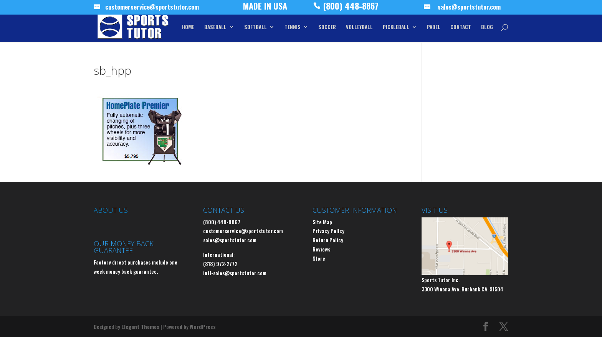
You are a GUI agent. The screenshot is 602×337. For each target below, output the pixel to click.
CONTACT (460, 27)
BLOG (487, 27)
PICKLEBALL (396, 27)
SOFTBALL (255, 27)
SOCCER (327, 27)
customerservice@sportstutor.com (152, 8)
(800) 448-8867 (351, 7)
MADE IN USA (265, 7)
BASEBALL (215, 27)
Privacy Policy (328, 231)
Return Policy (328, 240)
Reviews (321, 249)
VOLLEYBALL (359, 27)
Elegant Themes (140, 326)
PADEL (433, 27)
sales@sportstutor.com (469, 8)
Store (319, 258)
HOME (188, 27)
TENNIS (292, 27)
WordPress (203, 326)
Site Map (322, 222)
